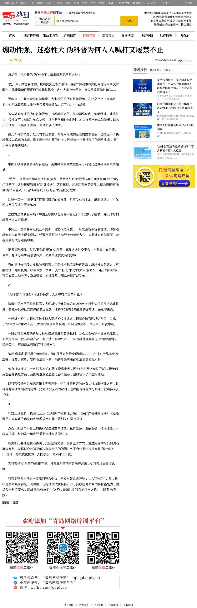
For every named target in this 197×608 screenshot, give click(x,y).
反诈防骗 (166, 35)
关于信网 (68, 605)
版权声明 (128, 605)
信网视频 (124, 2)
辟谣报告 (70, 35)
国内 (40, 2)
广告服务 (83, 605)
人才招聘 (99, 605)
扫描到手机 (42, 61)
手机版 (189, 2)
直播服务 (138, 2)
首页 (12, 35)
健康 (110, 2)
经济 (85, 2)
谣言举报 (147, 35)
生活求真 (50, 35)
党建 (59, 2)
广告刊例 (164, 2)
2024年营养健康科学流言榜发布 (172, 16)
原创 (14, 2)
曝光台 (185, 35)
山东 (31, 2)
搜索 (129, 20)
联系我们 (113, 605)
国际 (48, 2)
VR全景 (151, 2)
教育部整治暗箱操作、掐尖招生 (173, 24)
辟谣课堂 (89, 35)
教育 (102, 2)
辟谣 (68, 2)
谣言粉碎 (31, 35)
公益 (76, 2)
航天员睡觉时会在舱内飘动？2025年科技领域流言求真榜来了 (175, 107)
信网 (6, 2)
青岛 (23, 2)
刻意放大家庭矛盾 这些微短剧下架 (171, 20)
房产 (93, 2)
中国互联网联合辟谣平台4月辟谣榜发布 (168, 13)
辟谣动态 (127, 35)
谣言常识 (108, 35)
